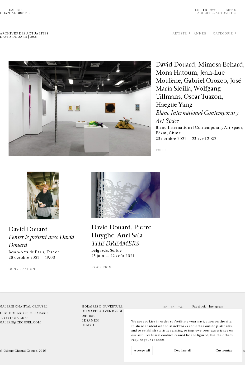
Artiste (180, 33)
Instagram (216, 306)
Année (200, 33)
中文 (213, 10)
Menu (231, 10)
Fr (205, 10)
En (197, 10)
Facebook (199, 306)
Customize (224, 350)
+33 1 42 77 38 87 (16, 318)
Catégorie (223, 33)
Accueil (204, 13)
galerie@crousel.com (20, 322)
